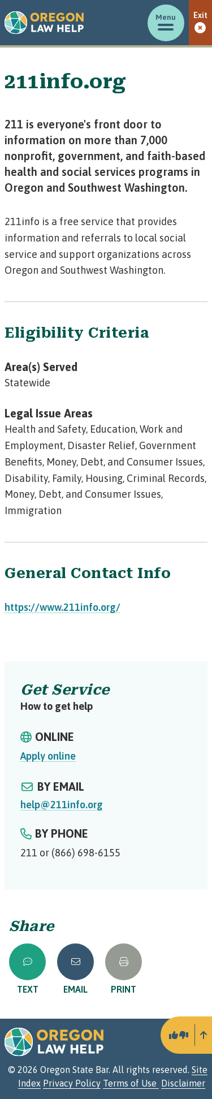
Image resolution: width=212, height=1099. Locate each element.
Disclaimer (183, 1083)
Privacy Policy (72, 1083)
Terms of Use (131, 1083)
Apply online (48, 756)
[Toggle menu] (166, 23)
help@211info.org (61, 805)
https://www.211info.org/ (62, 607)
